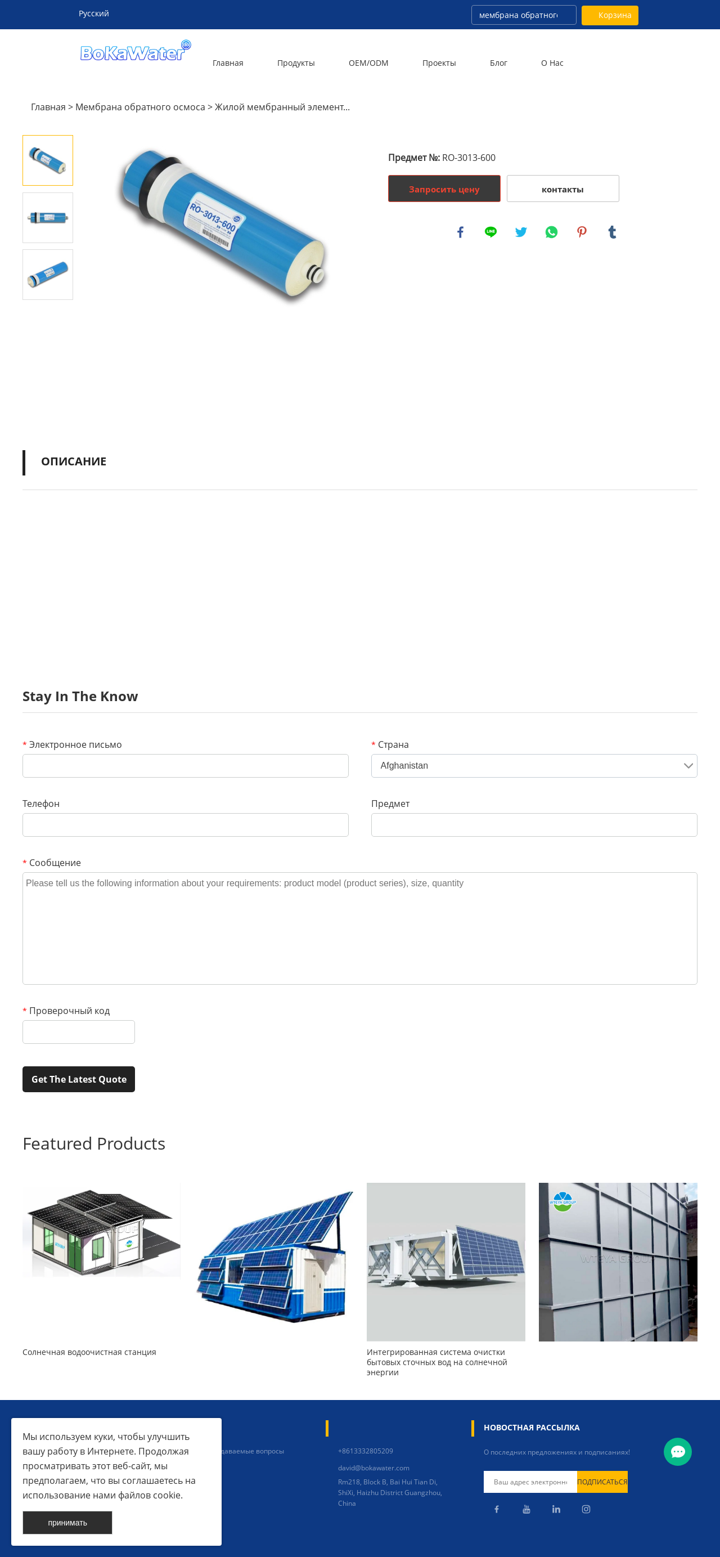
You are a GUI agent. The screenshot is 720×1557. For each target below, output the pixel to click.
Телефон (41, 803)
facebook (461, 233)
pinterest (582, 233)
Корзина (615, 15)
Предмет (390, 803)
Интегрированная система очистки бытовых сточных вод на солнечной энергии (437, 1362)
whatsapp (552, 233)
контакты (563, 189)
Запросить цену (444, 189)
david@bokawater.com (374, 1468)
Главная (228, 62)
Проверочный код (66, 1010)
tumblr (613, 233)
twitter (522, 233)
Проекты (439, 62)
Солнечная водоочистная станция (89, 1352)
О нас (552, 62)
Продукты (296, 62)
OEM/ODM (369, 62)
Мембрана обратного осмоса (140, 107)
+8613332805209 (365, 1451)
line (491, 233)
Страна (390, 744)
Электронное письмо (72, 744)
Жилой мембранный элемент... (282, 107)
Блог (498, 62)
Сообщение (51, 862)
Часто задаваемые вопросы (238, 1451)
